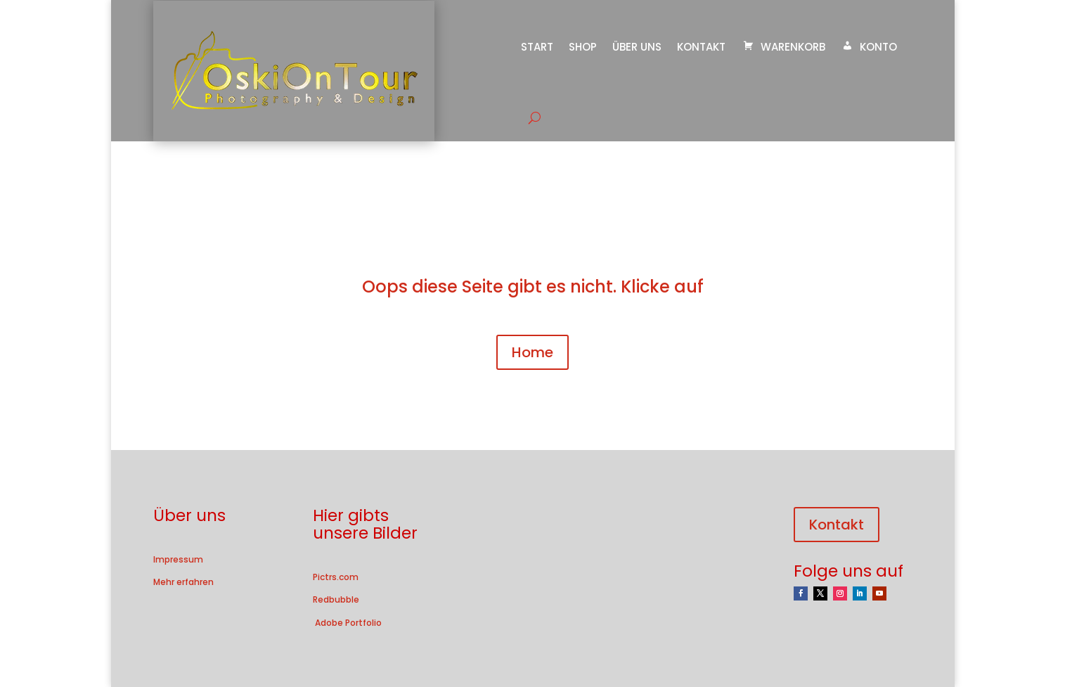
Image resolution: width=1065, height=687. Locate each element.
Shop (583, 46)
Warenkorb (783, 46)
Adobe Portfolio (347, 623)
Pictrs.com (336, 577)
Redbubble (336, 599)
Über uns (636, 46)
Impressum (178, 559)
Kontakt (701, 46)
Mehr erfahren (183, 582)
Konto (869, 46)
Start (537, 46)
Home (532, 352)
